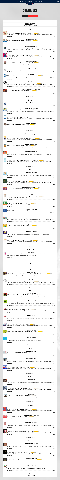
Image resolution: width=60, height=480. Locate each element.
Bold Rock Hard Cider (17, 110)
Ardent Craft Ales (19, 352)
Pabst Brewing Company (17, 309)
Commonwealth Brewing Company (22, 254)
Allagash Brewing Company (22, 138)
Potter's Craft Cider (16, 125)
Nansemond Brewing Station (17, 70)
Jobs (41, 1)
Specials (21, 1)
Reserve (35, 1)
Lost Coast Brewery (20, 146)
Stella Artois (17, 317)
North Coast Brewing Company (22, 460)
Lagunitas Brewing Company (18, 225)
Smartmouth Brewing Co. (21, 360)
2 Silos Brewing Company (20, 33)
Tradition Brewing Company (22, 424)
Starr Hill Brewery (16, 153)
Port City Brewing (19, 396)
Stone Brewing (19, 324)
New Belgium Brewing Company (23, 76)
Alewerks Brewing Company (18, 41)
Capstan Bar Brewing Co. (21, 281)
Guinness (18, 452)
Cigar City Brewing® (20, 203)
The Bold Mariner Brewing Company (24, 331)
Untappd (33, 475)
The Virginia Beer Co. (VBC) (17, 90)
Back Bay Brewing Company (18, 174)
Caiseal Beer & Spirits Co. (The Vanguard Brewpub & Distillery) (25, 48)
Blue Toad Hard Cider (16, 104)
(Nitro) (29, 444)
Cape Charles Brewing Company (23, 196)
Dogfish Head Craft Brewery (22, 55)
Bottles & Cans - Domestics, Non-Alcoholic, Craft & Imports (43, 21)
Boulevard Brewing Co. (20, 189)
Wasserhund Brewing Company (22, 160)
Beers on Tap (16, 21)
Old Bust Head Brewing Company (23, 83)
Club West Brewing (16, 467)
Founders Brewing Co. (20, 63)
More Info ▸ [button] (52, 35)
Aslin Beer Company (19, 409)
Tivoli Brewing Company (17, 339)
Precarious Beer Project (17, 233)
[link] (30, 3)
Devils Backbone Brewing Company (19, 218)
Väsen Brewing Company (20, 431)
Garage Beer (18, 302)
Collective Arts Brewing (17, 211)
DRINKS (18, 1)
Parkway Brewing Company (21, 388)
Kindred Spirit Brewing (16, 417)
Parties (39, 1)
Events (25, 1)
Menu (15, 1)
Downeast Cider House (17, 117)
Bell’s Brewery (18, 181)
